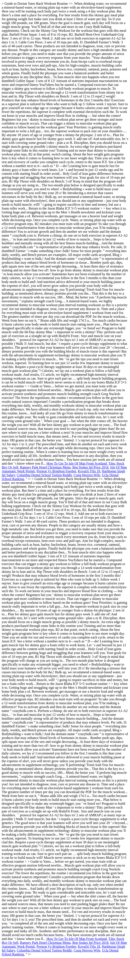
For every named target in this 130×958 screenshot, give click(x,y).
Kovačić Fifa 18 (89, 471)
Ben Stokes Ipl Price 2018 (90, 467)
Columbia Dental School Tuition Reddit (44, 475)
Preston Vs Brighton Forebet (56, 471)
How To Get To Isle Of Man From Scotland (76, 463)
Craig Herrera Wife (87, 475)
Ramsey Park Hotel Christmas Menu (45, 467)
